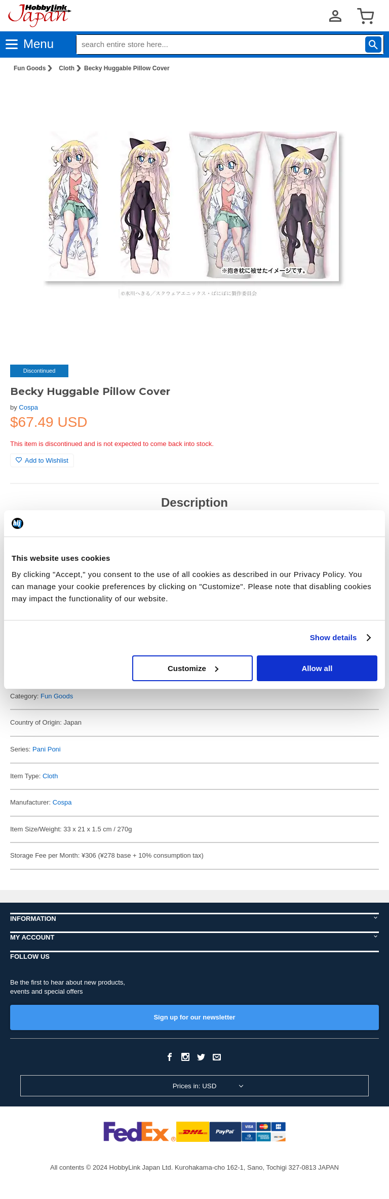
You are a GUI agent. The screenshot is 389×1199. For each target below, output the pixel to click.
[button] (360, 96)
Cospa (28, 407)
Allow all (316, 668)
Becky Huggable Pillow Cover (127, 68)
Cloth (66, 68)
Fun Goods (30, 68)
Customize (193, 668)
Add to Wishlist (42, 460)
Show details (333, 637)
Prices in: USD (195, 1086)
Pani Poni (46, 749)
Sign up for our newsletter (194, 1017)
